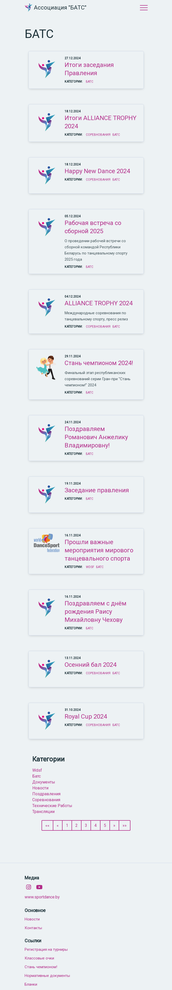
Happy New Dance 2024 (97, 171)
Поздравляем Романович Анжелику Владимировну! (96, 437)
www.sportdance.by (42, 897)
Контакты (33, 928)
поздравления (46, 793)
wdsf (37, 770)
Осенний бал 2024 (90, 664)
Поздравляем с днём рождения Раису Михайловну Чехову (95, 611)
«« (47, 825)
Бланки (31, 984)
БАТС (89, 81)
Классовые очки (39, 958)
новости (40, 788)
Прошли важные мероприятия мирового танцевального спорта (99, 550)
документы (43, 782)
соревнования (46, 799)
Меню (144, 7)
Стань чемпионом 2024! (99, 363)
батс (36, 776)
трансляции (43, 811)
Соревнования (98, 134)
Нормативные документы (47, 975)
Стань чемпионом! (41, 967)
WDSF (90, 567)
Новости (32, 919)
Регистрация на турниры (46, 949)
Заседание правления (97, 490)
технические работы (52, 805)
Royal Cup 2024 (86, 716)
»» (125, 825)
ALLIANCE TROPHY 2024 (99, 303)
